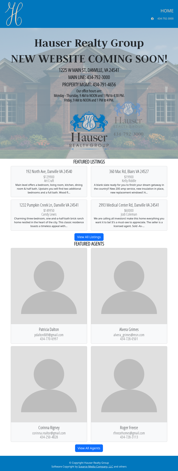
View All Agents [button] (89, 448)
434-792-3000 (165, 18)
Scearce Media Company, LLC (95, 466)
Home (167, 11)
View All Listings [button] (89, 237)
